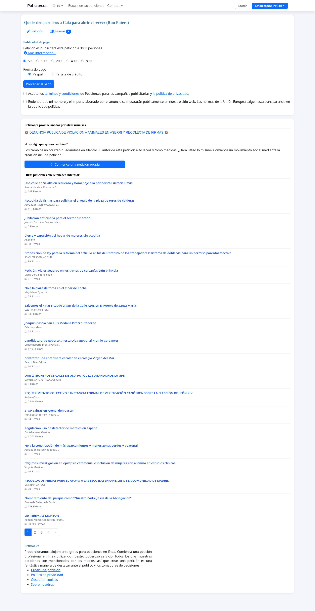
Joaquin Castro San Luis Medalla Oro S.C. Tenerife (60, 323)
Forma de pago (34, 69)
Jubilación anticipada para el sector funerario (57, 218)
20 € (59, 61)
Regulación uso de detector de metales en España (61, 428)
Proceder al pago (39, 84)
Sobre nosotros (42, 584)
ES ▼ (58, 5)
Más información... (39, 53)
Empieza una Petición (269, 6)
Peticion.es (37, 5)
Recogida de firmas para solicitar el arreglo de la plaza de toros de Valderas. (80, 200)
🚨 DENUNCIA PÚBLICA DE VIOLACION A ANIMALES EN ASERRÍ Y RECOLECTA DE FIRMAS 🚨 (96, 132)
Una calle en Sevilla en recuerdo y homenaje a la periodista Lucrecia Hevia (79, 183)
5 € (30, 61)
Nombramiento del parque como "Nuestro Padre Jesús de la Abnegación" (78, 498)
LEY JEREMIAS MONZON (42, 515)
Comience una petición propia (75, 164)
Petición (35, 31)
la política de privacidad (170, 93)
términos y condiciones (62, 93)
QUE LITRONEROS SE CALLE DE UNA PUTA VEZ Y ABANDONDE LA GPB (75, 375)
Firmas (60, 31)
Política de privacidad (47, 575)
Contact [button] (113, 5)
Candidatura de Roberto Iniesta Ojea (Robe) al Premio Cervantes (72, 340)
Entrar (242, 6)
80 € (89, 61)
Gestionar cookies (44, 579)
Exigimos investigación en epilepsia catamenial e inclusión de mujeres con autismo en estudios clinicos (100, 463)
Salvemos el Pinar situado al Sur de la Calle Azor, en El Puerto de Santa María (80, 305)
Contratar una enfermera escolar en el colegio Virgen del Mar (69, 358)
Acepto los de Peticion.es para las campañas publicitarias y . (108, 93)
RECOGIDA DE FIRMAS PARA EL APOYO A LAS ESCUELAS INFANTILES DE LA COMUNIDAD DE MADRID (97, 480)
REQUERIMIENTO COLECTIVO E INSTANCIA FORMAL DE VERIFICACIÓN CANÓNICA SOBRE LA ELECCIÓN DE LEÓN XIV (108, 393)
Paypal (38, 74)
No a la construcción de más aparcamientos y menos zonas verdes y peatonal (81, 445)
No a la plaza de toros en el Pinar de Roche (56, 288)
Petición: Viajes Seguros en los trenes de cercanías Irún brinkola (71, 270)
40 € (74, 61)
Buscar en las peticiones (86, 5)
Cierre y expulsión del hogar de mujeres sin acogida (62, 235)
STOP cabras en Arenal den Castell (49, 410)
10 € (44, 61)
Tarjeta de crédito (69, 74)
